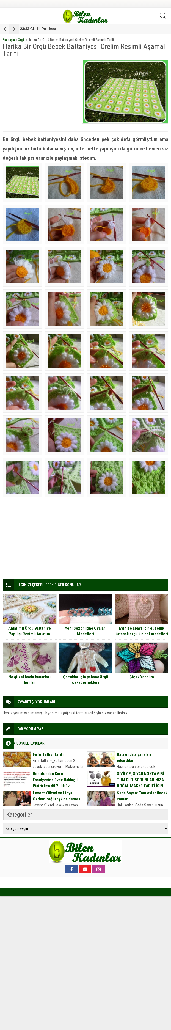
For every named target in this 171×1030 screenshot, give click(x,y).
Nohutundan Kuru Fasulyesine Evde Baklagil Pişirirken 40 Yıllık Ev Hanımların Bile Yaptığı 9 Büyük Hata (55, 785)
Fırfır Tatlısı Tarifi (48, 754)
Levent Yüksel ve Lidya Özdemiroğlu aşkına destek (56, 796)
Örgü (21, 40)
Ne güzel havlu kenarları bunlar (30, 679)
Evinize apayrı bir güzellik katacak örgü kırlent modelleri (141, 631)
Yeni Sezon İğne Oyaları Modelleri (85, 631)
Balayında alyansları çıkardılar (134, 757)
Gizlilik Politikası (38, 29)
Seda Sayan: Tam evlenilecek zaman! (142, 796)
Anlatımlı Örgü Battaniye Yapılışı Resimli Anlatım (29, 631)
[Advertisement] (41, 94)
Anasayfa (9, 40)
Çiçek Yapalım (141, 676)
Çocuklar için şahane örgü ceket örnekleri (85, 679)
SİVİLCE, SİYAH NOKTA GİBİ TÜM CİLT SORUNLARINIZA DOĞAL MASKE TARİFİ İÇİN (140, 779)
